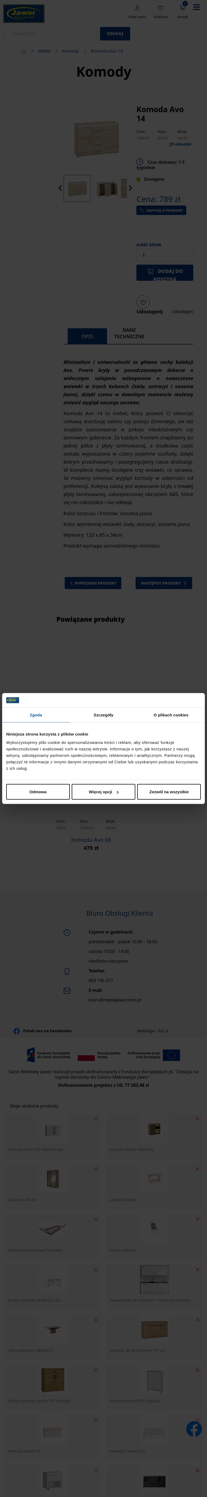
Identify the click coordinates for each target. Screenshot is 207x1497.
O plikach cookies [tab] (171, 714)
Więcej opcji (104, 791)
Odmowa (37, 791)
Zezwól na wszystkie (169, 791)
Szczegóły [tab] (103, 714)
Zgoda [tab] (36, 714)
